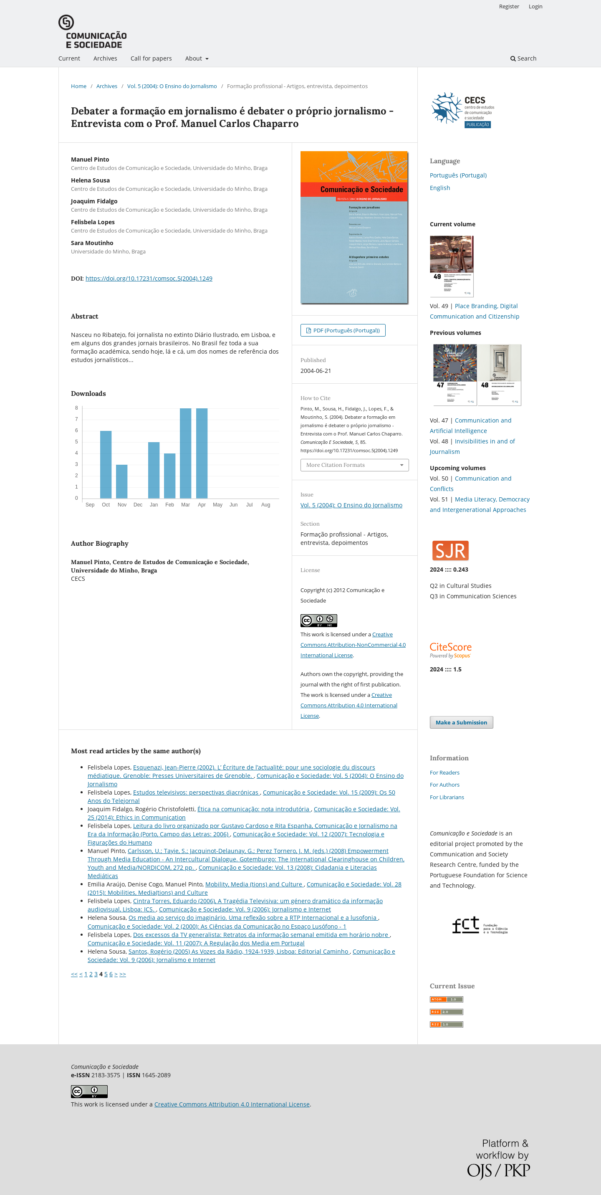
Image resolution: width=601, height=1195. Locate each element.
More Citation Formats (335, 464)
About (194, 58)
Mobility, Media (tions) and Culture (254, 884)
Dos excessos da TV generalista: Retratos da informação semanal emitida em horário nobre (261, 935)
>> (122, 974)
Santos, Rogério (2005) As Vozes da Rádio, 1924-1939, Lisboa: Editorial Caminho (239, 951)
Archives (105, 58)
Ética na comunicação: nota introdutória (254, 809)
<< (74, 974)
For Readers (445, 772)
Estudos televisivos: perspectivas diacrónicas (196, 792)
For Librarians (447, 797)
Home (78, 86)
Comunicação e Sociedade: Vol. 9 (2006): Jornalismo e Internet (245, 909)
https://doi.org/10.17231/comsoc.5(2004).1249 (149, 278)
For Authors (445, 784)
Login (536, 6)
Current (69, 58)
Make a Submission (461, 722)
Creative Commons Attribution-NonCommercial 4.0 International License (353, 644)
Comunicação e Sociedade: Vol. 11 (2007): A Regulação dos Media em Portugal (196, 943)
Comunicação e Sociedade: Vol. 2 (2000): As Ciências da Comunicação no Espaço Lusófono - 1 (217, 926)
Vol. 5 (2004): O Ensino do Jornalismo (172, 86)
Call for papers (151, 58)
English (440, 188)
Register (509, 6)
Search (523, 58)
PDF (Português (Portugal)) (346, 330)
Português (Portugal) (458, 175)
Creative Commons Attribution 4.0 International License (348, 705)
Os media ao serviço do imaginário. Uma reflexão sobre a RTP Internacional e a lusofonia (253, 918)
